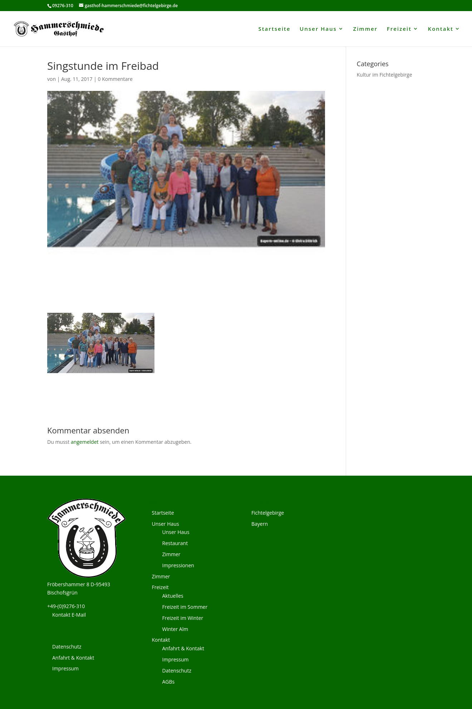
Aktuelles (172, 595)
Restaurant (175, 543)
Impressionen (178, 565)
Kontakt (440, 29)
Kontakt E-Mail (69, 614)
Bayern (259, 523)
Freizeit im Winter (182, 618)
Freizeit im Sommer (185, 606)
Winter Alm (175, 629)
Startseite (274, 29)
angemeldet (85, 441)
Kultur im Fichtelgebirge (384, 74)
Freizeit (399, 29)
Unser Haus (318, 29)
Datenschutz (66, 646)
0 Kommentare (115, 79)
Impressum (65, 668)
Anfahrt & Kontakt (73, 657)
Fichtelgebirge (267, 512)
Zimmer (365, 29)
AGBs (168, 681)
